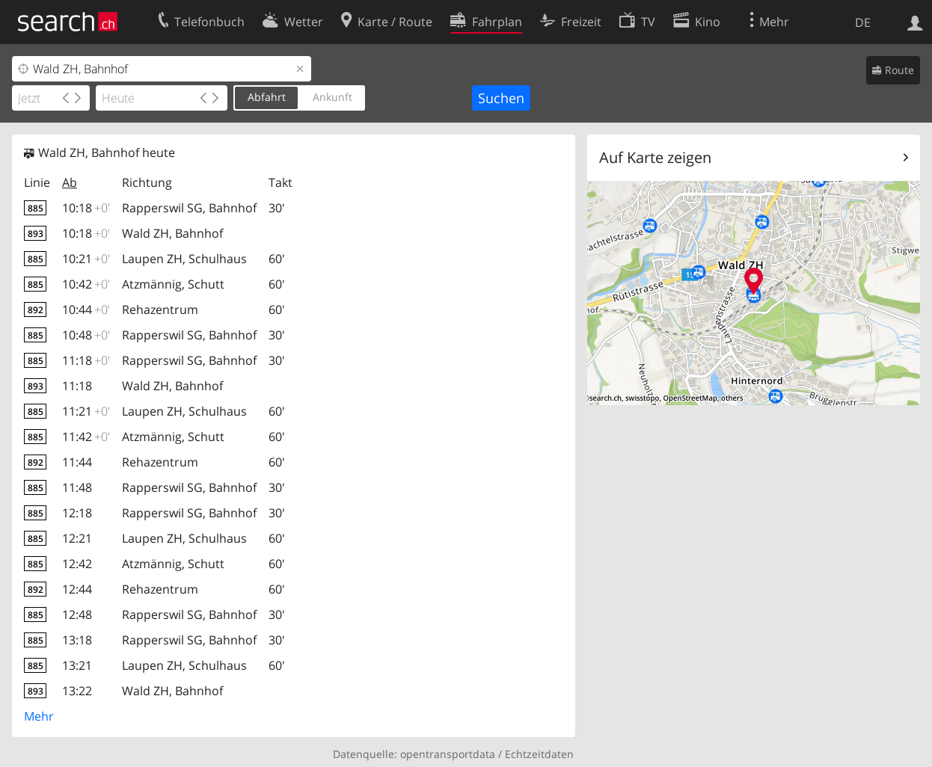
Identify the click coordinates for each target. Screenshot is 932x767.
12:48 (77, 614)
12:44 (77, 589)
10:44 (86, 309)
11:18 (86, 360)
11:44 (77, 462)
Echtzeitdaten (539, 754)
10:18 (86, 208)
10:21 (86, 258)
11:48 (77, 487)
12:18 (77, 513)
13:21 (77, 665)
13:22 (77, 691)
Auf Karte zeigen (655, 157)
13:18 (77, 640)
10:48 (86, 335)
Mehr (39, 716)
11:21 (86, 411)
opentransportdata (447, 754)
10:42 (86, 284)
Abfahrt (267, 97)
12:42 (77, 563)
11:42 (86, 436)
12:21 (77, 538)
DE (863, 22)
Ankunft (332, 97)
